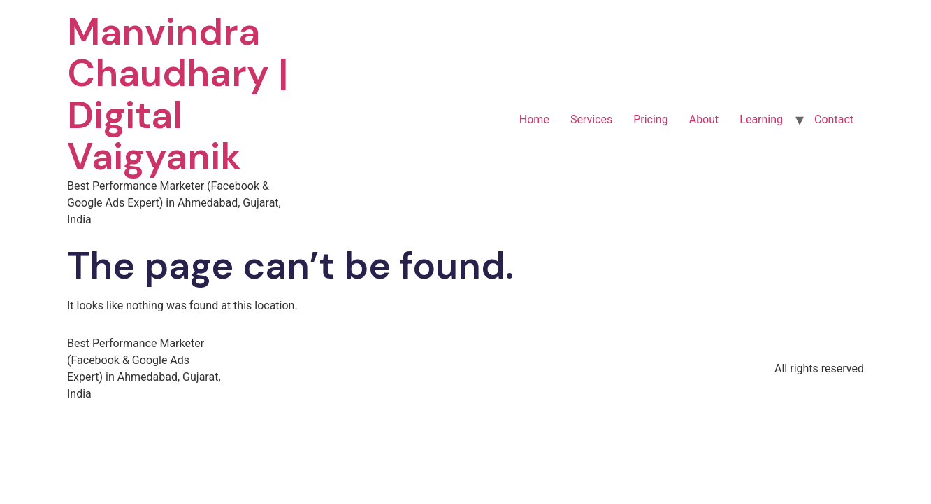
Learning (761, 119)
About (704, 119)
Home (534, 119)
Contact (833, 119)
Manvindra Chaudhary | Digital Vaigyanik (177, 94)
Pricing (650, 119)
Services (591, 119)
